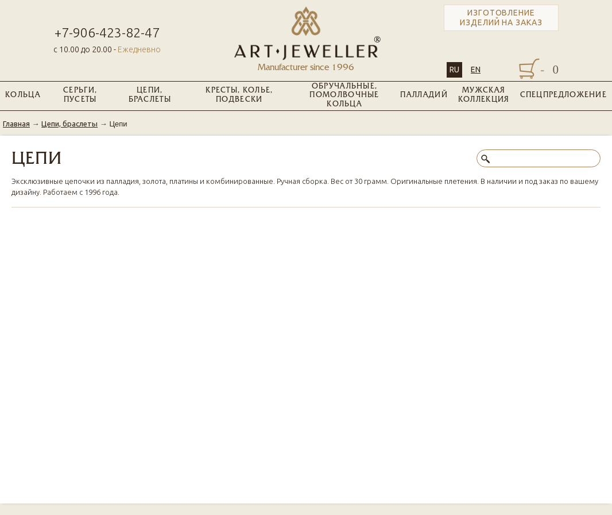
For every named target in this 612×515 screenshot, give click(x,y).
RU (454, 69)
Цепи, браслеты (150, 95)
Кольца (23, 95)
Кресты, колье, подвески (239, 95)
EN (476, 69)
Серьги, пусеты (80, 95)
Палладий (423, 95)
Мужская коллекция (484, 95)
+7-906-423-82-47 (107, 32)
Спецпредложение (563, 95)
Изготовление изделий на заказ (501, 17)
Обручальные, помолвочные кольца (344, 95)
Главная (16, 124)
